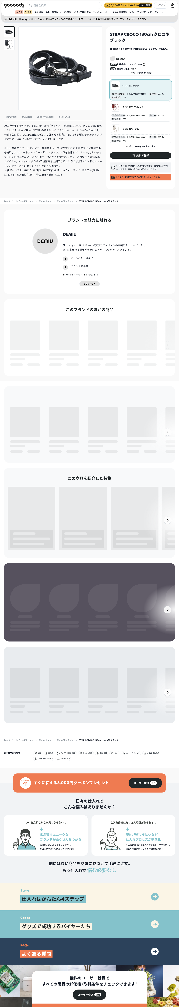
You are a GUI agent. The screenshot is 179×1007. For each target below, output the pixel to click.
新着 (28, 12)
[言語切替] (172, 5)
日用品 (55, 12)
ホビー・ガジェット (155, 12)
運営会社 (146, 984)
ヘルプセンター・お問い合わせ (115, 990)
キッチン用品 (65, 12)
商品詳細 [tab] (27, 117)
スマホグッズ (45, 201)
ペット (107, 12)
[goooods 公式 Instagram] (6, 988)
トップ (7, 201)
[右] (167, 354)
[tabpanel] (53, 150)
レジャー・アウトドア (137, 12)
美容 (47, 12)
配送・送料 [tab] (64, 117)
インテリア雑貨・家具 (82, 12)
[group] (145, 726)
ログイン (160, 5)
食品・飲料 (39, 12)
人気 (19, 12)
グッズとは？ (108, 979)
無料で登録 (18, 364)
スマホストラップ (65, 201)
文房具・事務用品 (119, 12)
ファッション (98, 12)
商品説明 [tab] (11, 117)
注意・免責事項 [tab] (45, 117)
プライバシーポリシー (151, 979)
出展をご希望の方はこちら (114, 984)
